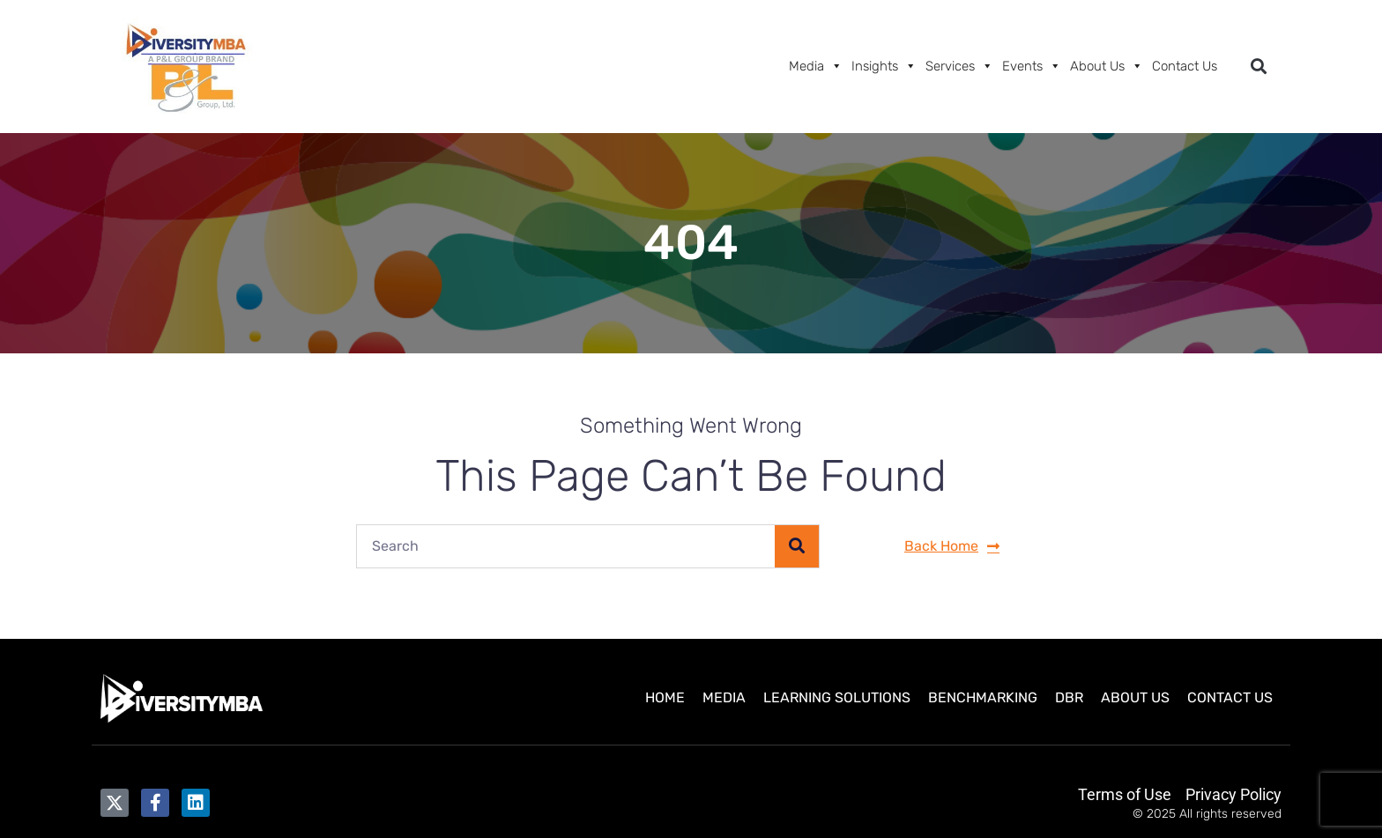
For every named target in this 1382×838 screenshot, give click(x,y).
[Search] (797, 546)
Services (959, 66)
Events (1031, 66)
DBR (1069, 697)
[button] (1258, 66)
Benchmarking (982, 697)
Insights (884, 66)
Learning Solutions (836, 697)
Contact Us (1184, 66)
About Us (1106, 66)
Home (665, 697)
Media (816, 66)
